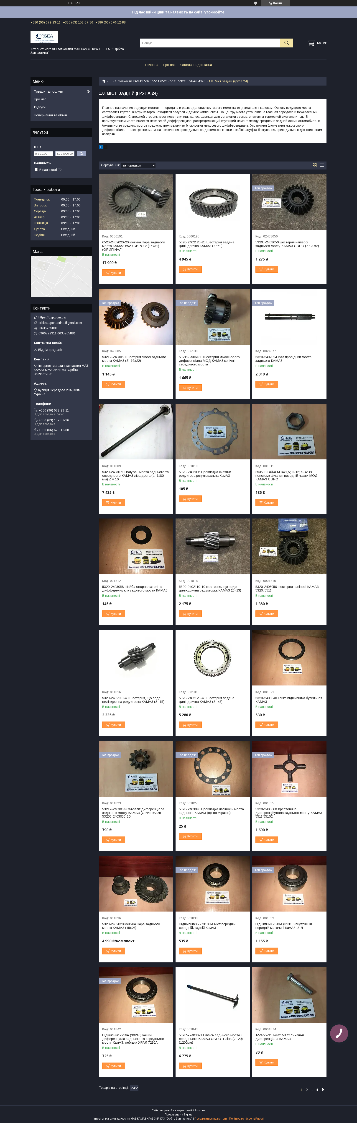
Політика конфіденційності (246, 1118)
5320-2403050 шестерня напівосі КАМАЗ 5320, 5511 (287, 588)
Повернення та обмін (50, 115)
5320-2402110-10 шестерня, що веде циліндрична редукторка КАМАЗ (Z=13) (210, 588)
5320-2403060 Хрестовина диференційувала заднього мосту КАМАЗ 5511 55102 (288, 812)
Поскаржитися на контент (210, 1118)
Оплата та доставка (196, 65)
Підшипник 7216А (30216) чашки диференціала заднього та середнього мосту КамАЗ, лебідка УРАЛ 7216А (133, 1038)
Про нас (169, 65)
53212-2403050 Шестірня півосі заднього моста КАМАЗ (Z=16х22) (134, 358)
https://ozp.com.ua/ (52, 317)
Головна (151, 65)
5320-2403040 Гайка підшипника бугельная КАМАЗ (288, 700)
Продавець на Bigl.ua (178, 1114)
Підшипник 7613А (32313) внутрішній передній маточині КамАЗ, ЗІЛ (283, 926)
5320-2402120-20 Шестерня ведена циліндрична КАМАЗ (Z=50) (206, 244)
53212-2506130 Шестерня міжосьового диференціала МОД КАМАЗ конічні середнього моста (209, 360)
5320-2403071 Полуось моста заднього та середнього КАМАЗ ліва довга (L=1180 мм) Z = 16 (135, 475)
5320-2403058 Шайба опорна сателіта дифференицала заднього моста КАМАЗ (135, 588)
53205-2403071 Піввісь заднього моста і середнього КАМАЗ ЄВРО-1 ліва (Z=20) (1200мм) (211, 1038)
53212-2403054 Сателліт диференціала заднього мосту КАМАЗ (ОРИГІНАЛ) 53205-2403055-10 (133, 812)
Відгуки (40, 107)
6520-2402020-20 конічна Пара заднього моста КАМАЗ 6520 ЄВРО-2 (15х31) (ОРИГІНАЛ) (133, 245)
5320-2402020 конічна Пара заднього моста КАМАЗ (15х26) (131, 926)
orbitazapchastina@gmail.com (60, 323)
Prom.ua (200, 1110)
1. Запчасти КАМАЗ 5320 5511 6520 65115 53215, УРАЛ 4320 (160, 81)
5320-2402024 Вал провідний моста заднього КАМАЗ (283, 358)
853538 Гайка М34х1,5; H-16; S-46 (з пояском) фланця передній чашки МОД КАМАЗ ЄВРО (286, 475)
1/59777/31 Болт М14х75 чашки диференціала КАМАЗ (279, 1037)
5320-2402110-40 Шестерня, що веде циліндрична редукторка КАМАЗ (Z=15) (133, 700)
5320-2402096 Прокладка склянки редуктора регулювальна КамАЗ (205, 473)
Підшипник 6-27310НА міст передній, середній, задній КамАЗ (207, 926)
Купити (116, 273)
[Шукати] (286, 43)
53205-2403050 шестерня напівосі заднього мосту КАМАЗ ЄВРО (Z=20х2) (287, 244)
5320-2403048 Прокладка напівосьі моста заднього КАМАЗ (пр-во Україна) (211, 811)
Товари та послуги (48, 91)
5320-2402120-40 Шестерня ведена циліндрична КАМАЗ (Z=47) (206, 700)
